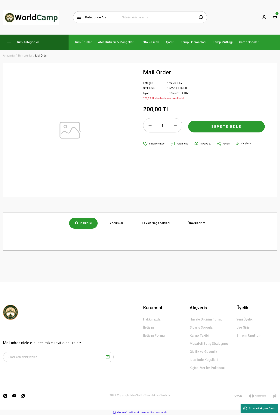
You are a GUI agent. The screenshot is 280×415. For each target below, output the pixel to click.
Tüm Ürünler (176, 83)
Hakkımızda (152, 319)
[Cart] (274, 17)
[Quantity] (162, 125)
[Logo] (31, 17)
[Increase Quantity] (175, 125)
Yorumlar (117, 223)
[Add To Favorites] (154, 143)
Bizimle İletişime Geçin (259, 408)
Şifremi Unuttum (248, 335)
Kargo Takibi (199, 335)
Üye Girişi (243, 327)
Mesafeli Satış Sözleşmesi (209, 343)
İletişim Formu (154, 335)
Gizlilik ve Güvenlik (203, 352)
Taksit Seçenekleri (156, 223)
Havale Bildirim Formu (206, 319)
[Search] (162, 17)
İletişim (148, 327)
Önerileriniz (196, 223)
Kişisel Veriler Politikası (207, 368)
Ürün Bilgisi (83, 223)
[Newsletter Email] (58, 358)
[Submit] (108, 358)
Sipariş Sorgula (201, 327)
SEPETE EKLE (226, 125)
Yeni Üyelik (244, 319)
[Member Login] (264, 17)
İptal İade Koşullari (204, 360)
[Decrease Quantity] (150, 125)
